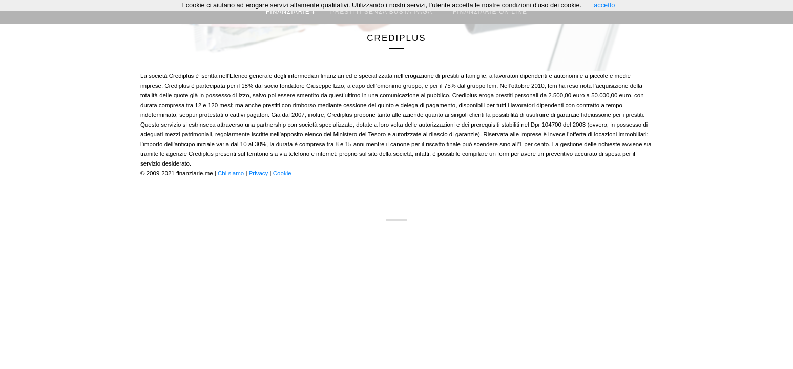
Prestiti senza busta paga (381, 11)
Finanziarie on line (490, 11)
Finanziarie (288, 11)
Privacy (258, 173)
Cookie (282, 173)
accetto (604, 5)
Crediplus (396, 38)
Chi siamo (231, 173)
